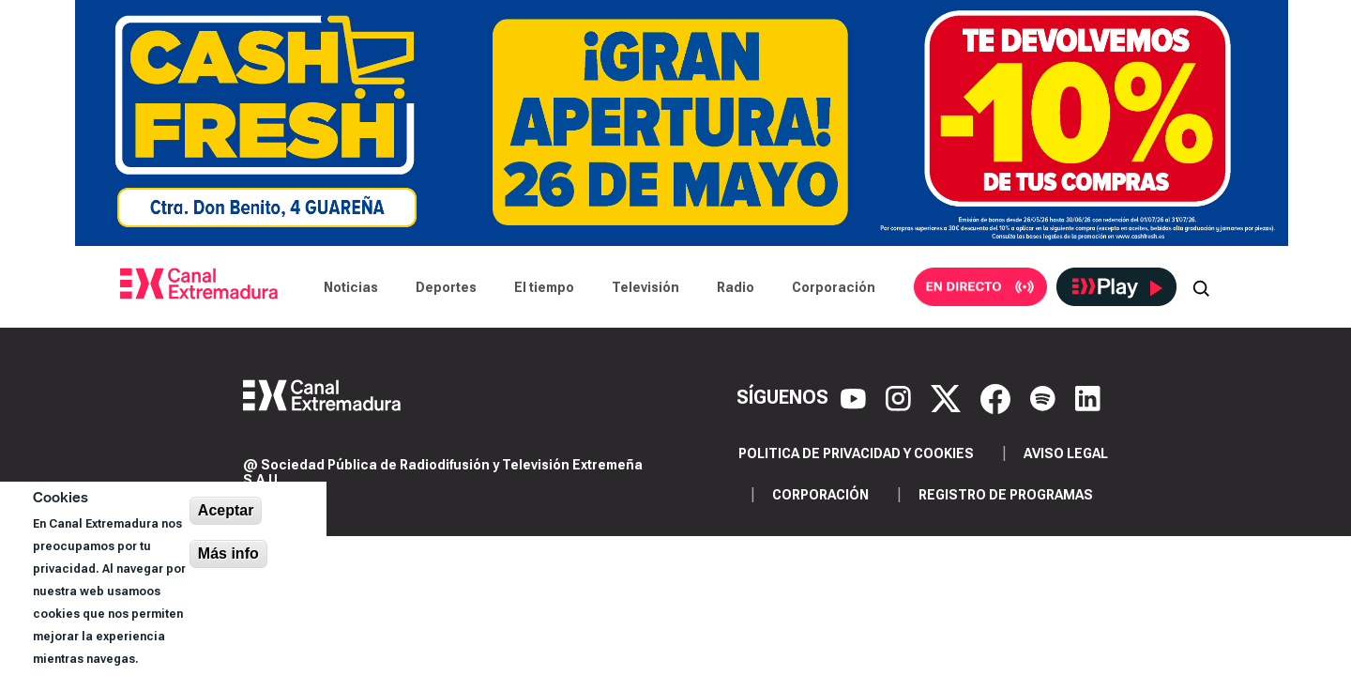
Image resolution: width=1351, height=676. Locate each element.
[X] (948, 397)
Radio (735, 287)
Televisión (645, 287)
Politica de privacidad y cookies (856, 453)
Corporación (833, 287)
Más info (228, 553)
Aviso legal (1066, 453)
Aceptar (226, 510)
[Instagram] (901, 397)
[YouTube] (856, 397)
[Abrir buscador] (1201, 287)
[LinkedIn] (1088, 397)
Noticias (351, 287)
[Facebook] (997, 397)
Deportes (446, 287)
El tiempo (544, 287)
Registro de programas (1005, 494)
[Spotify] (1045, 397)
